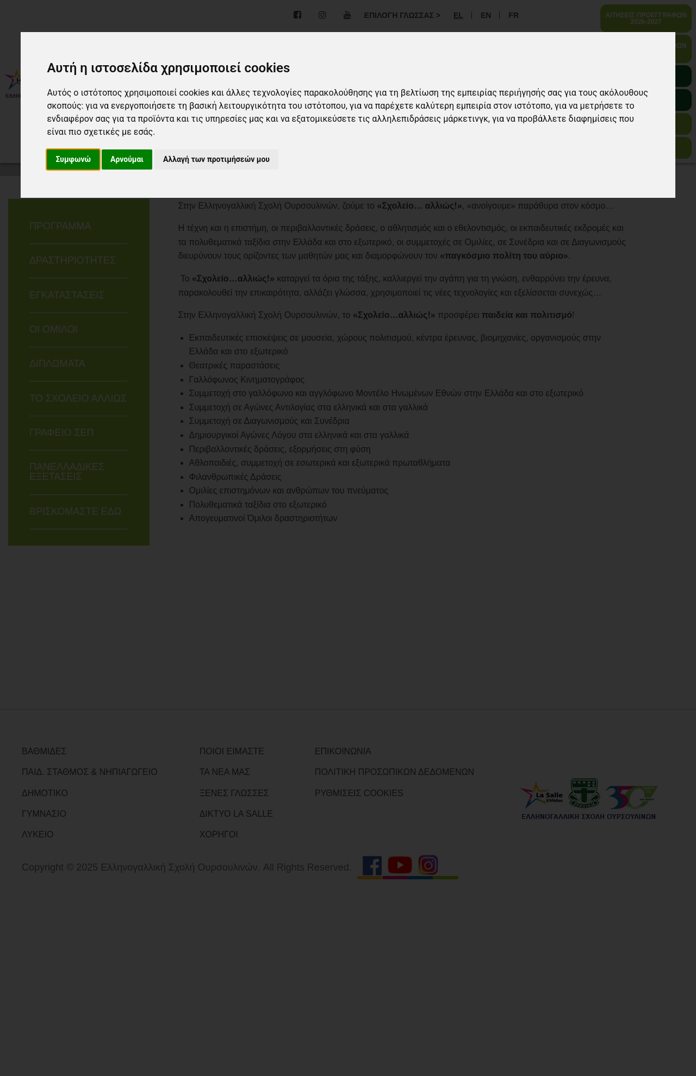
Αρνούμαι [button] (127, 159)
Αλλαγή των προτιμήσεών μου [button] (216, 159)
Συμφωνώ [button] (73, 159)
